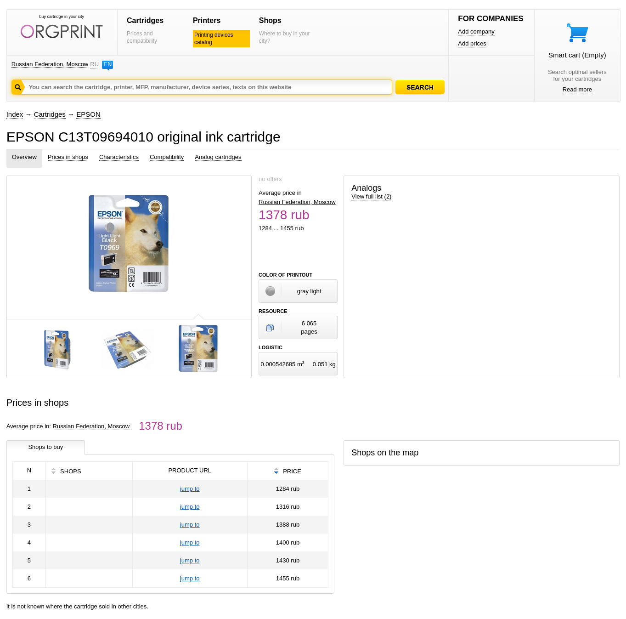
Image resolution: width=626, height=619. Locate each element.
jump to (190, 488)
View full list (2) (371, 196)
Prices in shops (68, 156)
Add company (476, 31)
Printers (206, 20)
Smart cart (577, 55)
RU (94, 64)
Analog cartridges (218, 156)
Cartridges (145, 20)
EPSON (88, 114)
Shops (270, 20)
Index (14, 114)
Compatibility (167, 156)
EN (107, 64)
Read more (577, 89)
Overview (24, 156)
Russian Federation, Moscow (50, 64)
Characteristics (119, 156)
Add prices (472, 43)
